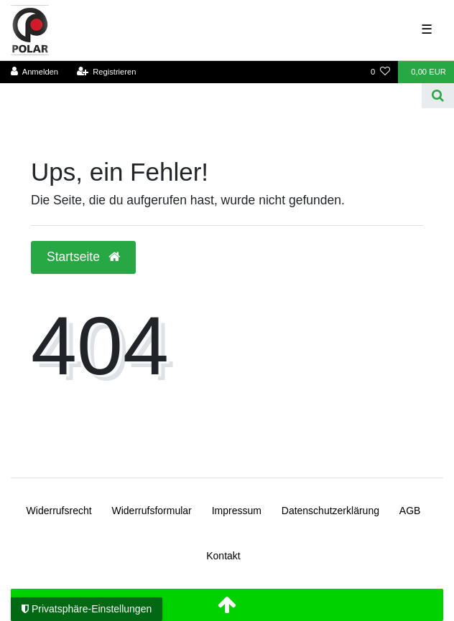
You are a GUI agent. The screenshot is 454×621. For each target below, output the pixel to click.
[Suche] (438, 95)
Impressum (236, 510)
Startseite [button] (83, 257)
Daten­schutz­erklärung (330, 510)
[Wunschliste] (380, 72)
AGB (410, 510)
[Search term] (211, 95)
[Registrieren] (106, 72)
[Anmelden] (35, 72)
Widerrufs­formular (152, 510)
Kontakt (223, 555)
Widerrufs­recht (59, 510)
